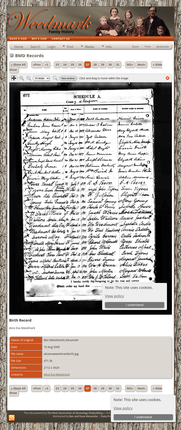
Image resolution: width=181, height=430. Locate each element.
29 (102, 64)
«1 (46, 64)
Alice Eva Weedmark (57, 374)
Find (70, 47)
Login (51, 47)
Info (109, 47)
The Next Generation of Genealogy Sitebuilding (75, 413)
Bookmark (162, 46)
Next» (141, 64)
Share (135, 46)
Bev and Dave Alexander (83, 416)
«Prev (37, 64)
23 (57, 64)
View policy (123, 408)
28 (95, 64)
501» (130, 64)
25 (72, 64)
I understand (143, 417)
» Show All (18, 64)
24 (64, 64)
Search (35, 47)
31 (117, 64)
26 (80, 64)
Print (148, 46)
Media (89, 47)
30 (110, 64)
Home (18, 47)
